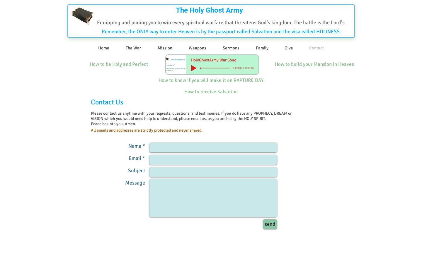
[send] (270, 224)
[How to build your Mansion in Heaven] (314, 64)
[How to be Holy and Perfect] (119, 64)
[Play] (193, 68)
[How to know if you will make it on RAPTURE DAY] (211, 80)
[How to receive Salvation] (211, 92)
